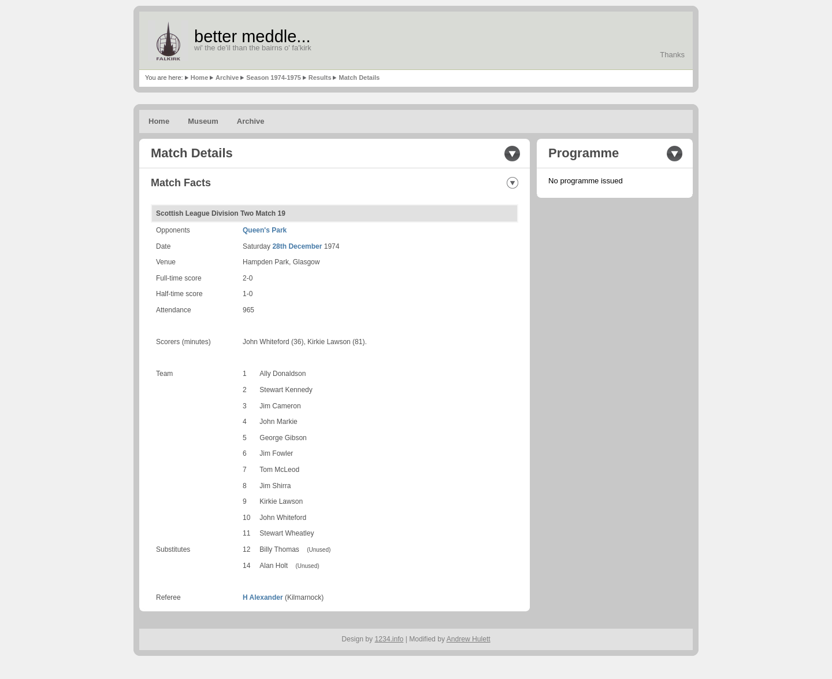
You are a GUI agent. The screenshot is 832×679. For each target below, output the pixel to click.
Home (200, 77)
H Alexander (263, 597)
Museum (203, 121)
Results (320, 77)
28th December (297, 246)
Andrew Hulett (469, 639)
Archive (227, 77)
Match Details (359, 77)
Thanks (672, 54)
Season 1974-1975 (273, 77)
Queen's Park (265, 230)
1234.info (389, 639)
